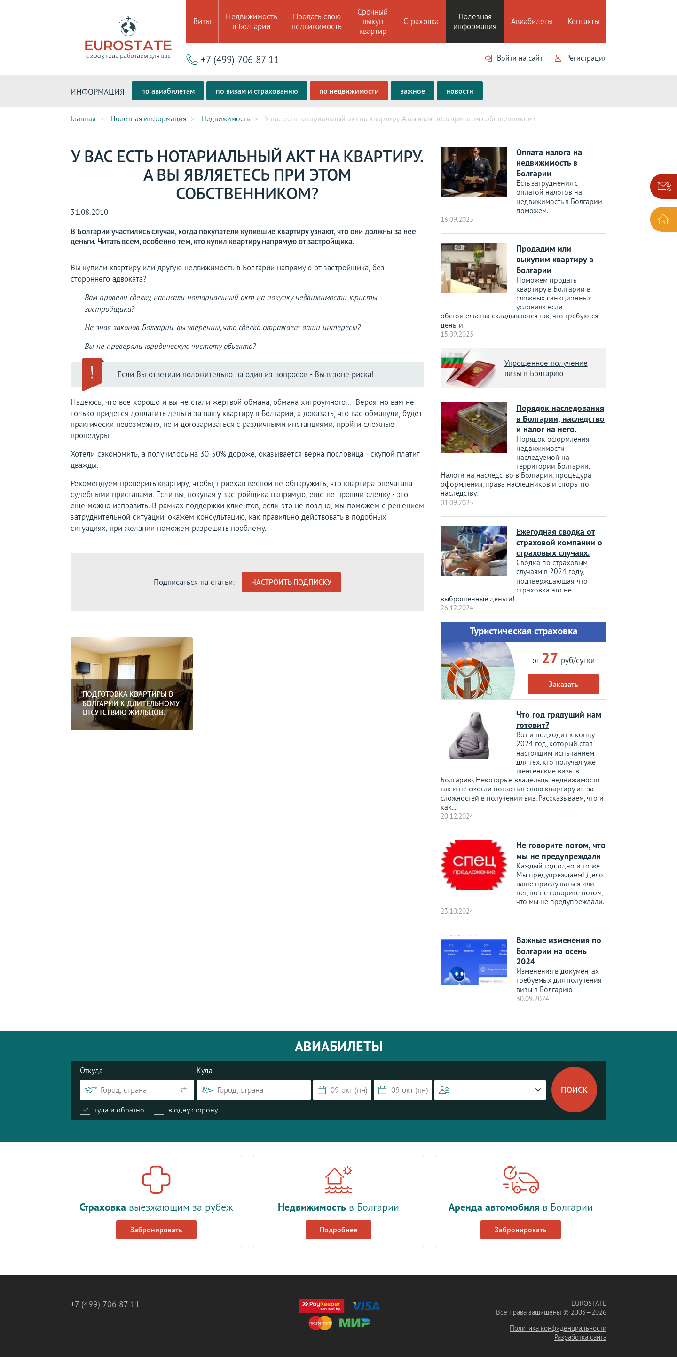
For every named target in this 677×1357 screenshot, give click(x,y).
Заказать (563, 679)
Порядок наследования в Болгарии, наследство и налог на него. (560, 415)
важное (412, 90)
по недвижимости (349, 90)
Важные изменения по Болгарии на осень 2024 (558, 943)
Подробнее (338, 1221)
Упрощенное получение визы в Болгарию (546, 365)
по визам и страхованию (257, 90)
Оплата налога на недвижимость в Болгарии (549, 162)
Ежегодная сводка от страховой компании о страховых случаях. (559, 538)
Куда (205, 1062)
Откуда (91, 1062)
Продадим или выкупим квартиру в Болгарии (554, 257)
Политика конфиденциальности (558, 1320)
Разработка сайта (580, 1329)
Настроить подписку (291, 581)
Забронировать (156, 1221)
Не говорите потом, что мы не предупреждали (561, 844)
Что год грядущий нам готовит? (558, 714)
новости (459, 90)
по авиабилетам (168, 90)
